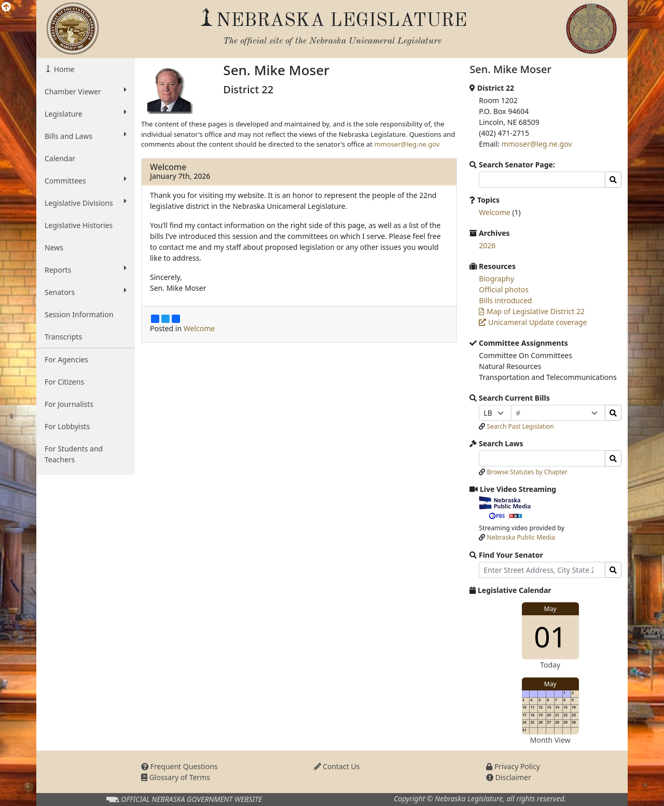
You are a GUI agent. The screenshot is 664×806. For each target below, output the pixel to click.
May (550, 608)
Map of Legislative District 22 (532, 311)
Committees (86, 180)
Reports (86, 269)
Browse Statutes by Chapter (527, 472)
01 (550, 636)
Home (63, 69)
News (54, 247)
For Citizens (64, 382)
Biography (496, 279)
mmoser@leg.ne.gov (406, 144)
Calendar (60, 158)
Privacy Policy (513, 766)
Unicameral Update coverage (533, 322)
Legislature (86, 113)
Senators (86, 292)
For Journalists (69, 404)
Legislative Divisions (86, 202)
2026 (487, 245)
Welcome (168, 167)
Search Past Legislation (520, 426)
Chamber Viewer (86, 91)
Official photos (504, 289)
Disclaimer (508, 777)
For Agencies (66, 359)
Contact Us (337, 766)
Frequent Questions (179, 766)
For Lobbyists (67, 426)
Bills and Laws (86, 136)
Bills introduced (505, 300)
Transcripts (63, 337)
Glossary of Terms (175, 777)
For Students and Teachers (74, 454)
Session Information (79, 314)
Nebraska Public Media (521, 537)
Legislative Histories (79, 225)
